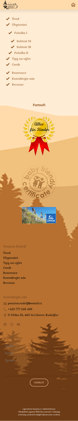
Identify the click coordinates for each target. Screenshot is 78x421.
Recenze (18, 84)
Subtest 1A (24, 41)
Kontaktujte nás (23, 78)
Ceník (16, 64)
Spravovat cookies (51, 414)
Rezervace (19, 73)
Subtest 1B (24, 47)
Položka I (20, 33)
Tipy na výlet (21, 59)
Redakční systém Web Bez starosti (35, 412)
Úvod (15, 19)
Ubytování (19, 24)
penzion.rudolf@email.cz (25, 303)
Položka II (21, 53)
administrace (49, 409)
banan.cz (37, 409)
